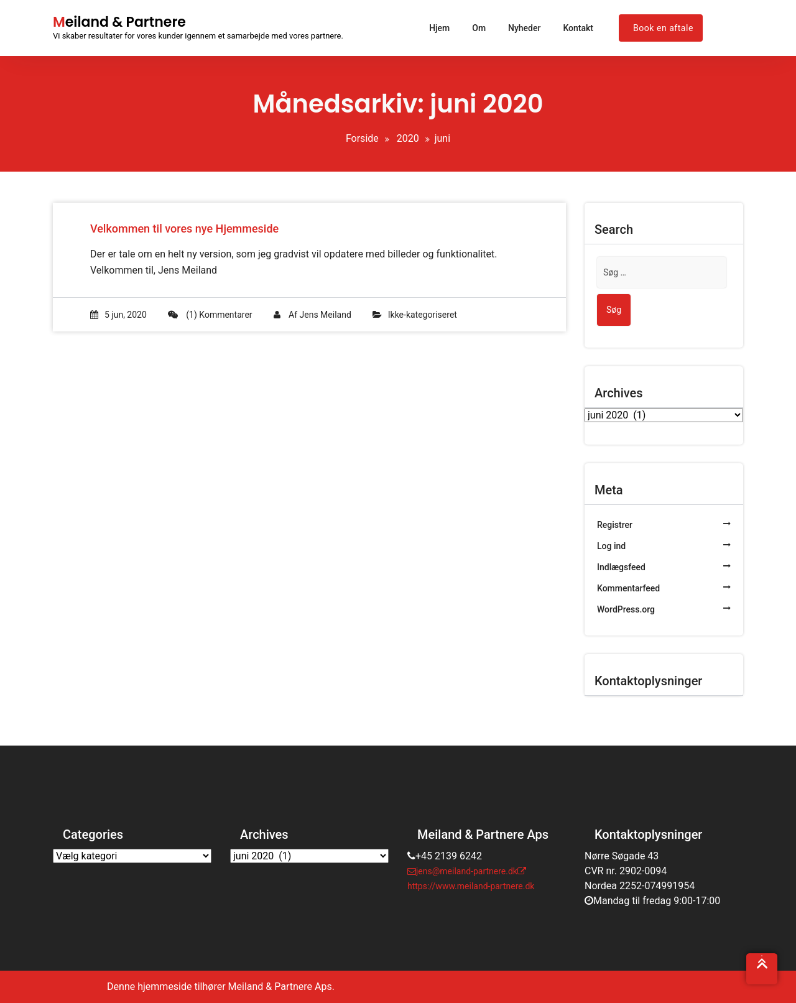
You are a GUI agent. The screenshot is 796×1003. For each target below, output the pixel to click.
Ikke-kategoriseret (422, 315)
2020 (408, 138)
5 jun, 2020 (118, 315)
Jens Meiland (325, 315)
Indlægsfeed (621, 567)
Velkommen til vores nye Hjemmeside (184, 228)
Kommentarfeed (628, 588)
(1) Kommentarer (210, 315)
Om (479, 28)
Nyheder (524, 28)
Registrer (614, 525)
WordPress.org (626, 609)
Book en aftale (663, 28)
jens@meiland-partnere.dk (462, 871)
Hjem (439, 28)
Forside (362, 138)
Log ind (611, 546)
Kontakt (578, 28)
